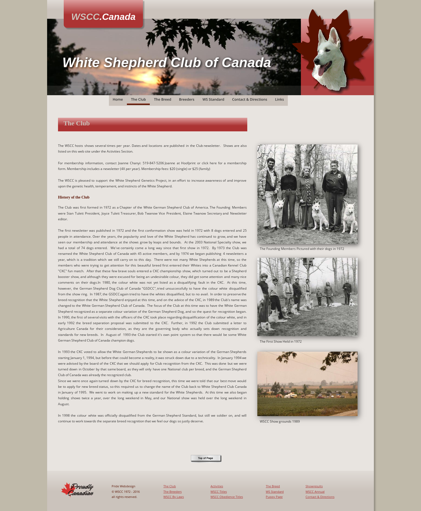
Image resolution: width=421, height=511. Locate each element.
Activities (217, 486)
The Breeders (172, 492)
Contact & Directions (320, 497)
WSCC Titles (219, 492)
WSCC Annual (315, 492)
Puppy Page (274, 497)
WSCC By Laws (173, 497)
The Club (169, 486)
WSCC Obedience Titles (227, 497)
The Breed (273, 486)
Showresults (314, 486)
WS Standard (275, 492)
